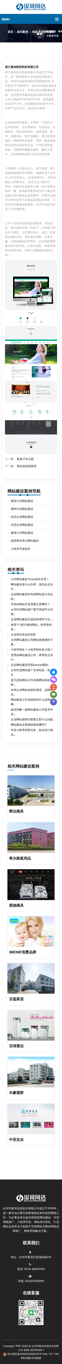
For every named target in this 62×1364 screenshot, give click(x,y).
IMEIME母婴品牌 (22, 952)
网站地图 (26, 1358)
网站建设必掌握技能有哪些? (28, 724)
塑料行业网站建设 (22, 509)
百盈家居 (16, 999)
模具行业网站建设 (22, 501)
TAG (56, 1354)
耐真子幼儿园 (25, 459)
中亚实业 (16, 1140)
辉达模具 (16, 811)
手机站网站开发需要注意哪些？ (30, 604)
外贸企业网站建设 (22, 524)
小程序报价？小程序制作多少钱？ (32, 649)
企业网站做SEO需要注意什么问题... (33, 719)
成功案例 (22, 31)
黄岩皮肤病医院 (27, 466)
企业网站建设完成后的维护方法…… (32, 619)
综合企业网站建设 (43, 31)
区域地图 (36, 1358)
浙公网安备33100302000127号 (24, 1354)
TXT (50, 1354)
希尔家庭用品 (20, 858)
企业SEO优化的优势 (23, 634)
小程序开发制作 (20, 548)
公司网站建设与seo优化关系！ (30, 579)
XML (45, 1354)
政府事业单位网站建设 (25, 540)
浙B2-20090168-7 (34, 1350)
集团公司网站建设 (22, 532)
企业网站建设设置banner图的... (30, 665)
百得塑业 (16, 1046)
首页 (10, 31)
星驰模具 (16, 905)
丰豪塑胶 (16, 1093)
